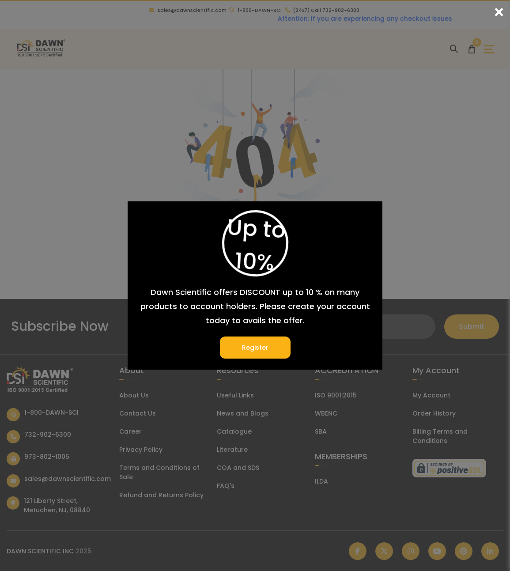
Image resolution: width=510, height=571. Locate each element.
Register (255, 347)
